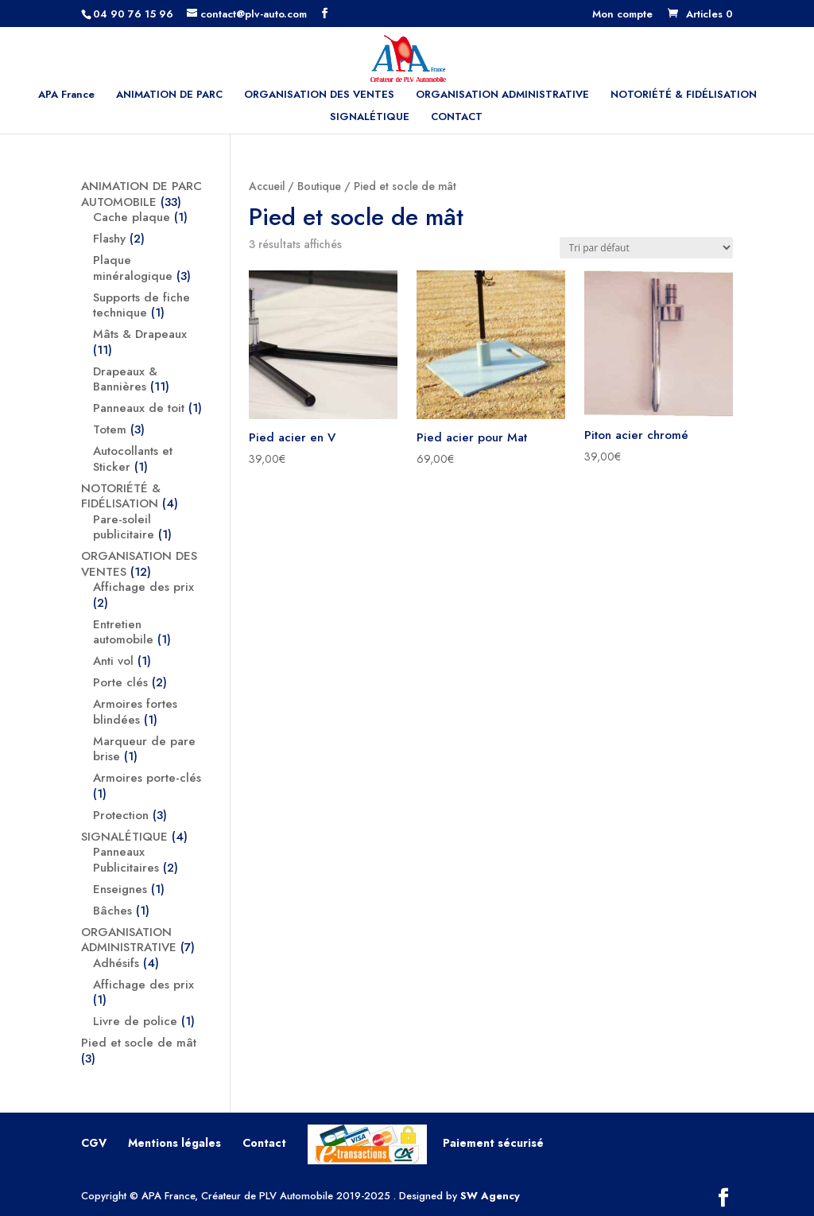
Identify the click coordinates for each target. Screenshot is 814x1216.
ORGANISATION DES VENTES (319, 95)
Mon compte (622, 15)
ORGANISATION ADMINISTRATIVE (502, 95)
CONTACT (457, 117)
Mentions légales (174, 1143)
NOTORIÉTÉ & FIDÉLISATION (683, 95)
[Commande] (646, 247)
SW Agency (490, 1195)
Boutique (319, 186)
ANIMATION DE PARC (169, 95)
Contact (264, 1143)
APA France (66, 95)
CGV (94, 1143)
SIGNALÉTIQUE (369, 117)
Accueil (267, 186)
